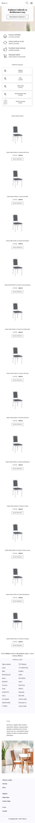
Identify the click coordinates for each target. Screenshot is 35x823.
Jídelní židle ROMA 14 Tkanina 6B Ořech (17, 417)
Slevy (4, 787)
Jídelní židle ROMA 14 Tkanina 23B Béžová (17, 462)
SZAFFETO (5, 692)
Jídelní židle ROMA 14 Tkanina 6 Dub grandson (18, 285)
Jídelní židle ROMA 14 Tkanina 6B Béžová (17, 594)
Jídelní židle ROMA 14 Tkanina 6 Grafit (17, 506)
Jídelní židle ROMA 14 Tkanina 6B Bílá (17, 196)
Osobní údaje (6, 801)
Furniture (4, 685)
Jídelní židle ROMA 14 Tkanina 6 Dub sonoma (17, 550)
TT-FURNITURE (23, 667)
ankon (4, 667)
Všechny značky (7, 780)
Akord (20, 681)
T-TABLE (4, 706)
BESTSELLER (6, 674)
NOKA (20, 674)
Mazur (4, 678)
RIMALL (21, 688)
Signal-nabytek (6, 664)
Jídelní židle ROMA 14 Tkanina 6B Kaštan (17, 240)
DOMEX (21, 671)
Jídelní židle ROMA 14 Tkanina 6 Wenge (17, 638)
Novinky (4, 783)
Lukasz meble (23, 699)
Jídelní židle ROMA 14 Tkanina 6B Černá (17, 152)
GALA (4, 695)
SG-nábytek (5, 699)
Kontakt (4, 811)
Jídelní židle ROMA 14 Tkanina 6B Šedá (17, 373)
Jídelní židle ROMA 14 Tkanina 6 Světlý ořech (17, 329)
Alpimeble (21, 692)
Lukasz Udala (23, 706)
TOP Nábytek (22, 664)
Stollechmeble (6, 702)
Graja (3, 688)
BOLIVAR (21, 695)
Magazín (4, 793)
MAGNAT (5, 681)
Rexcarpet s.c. (23, 702)
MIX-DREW (22, 678)
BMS (3, 671)
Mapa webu (5, 797)
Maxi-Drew (22, 685)
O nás (4, 807)
